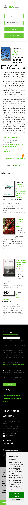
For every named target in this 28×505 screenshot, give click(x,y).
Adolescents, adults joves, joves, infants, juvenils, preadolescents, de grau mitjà (13, 146)
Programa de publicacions (12, 395)
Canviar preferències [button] (17, 499)
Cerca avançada (14, 35)
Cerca (14, 29)
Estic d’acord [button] (17, 493)
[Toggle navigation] (5, 6)
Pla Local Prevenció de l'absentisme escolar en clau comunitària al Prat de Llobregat (21, 191)
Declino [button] (17, 496)
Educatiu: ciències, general (11, 149)
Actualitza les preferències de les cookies (13, 1)
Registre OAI (6, 151)
